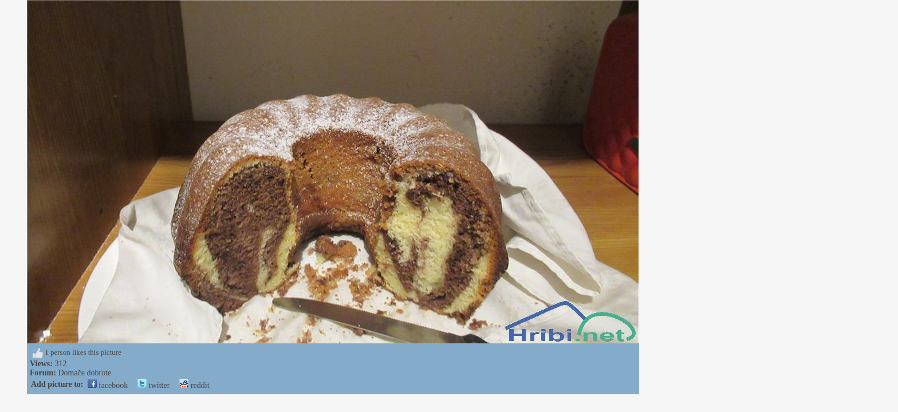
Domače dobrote (84, 373)
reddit (194, 385)
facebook (108, 385)
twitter (153, 385)
